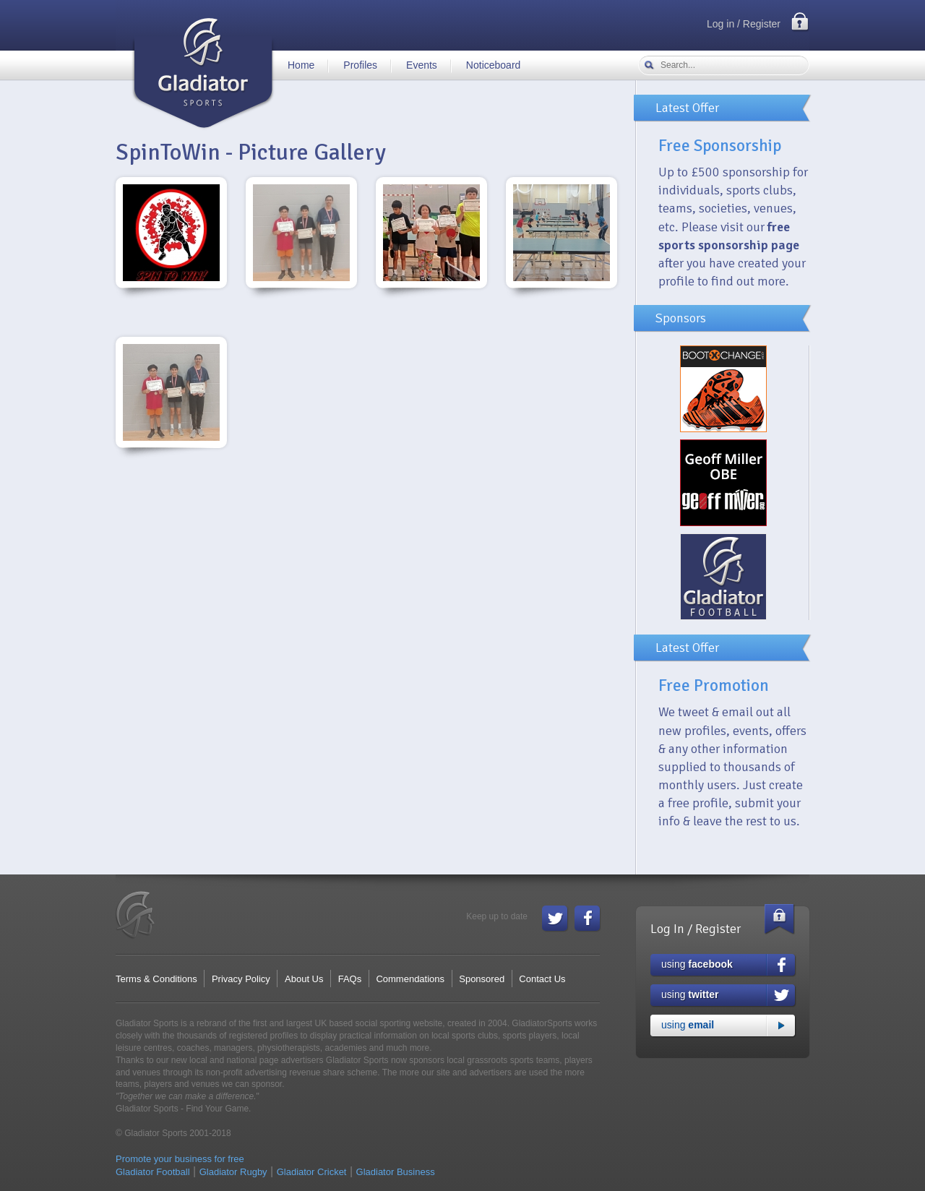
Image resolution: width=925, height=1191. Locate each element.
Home (301, 65)
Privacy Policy (241, 978)
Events (421, 65)
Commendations (410, 978)
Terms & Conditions (156, 978)
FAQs (350, 978)
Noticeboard (493, 65)
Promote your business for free (180, 1158)
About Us (304, 978)
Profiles (360, 65)
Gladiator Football (153, 1171)
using (697, 964)
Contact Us (542, 978)
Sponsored (481, 978)
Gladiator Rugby (233, 1171)
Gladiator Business (395, 1171)
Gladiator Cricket (312, 1171)
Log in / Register (743, 24)
